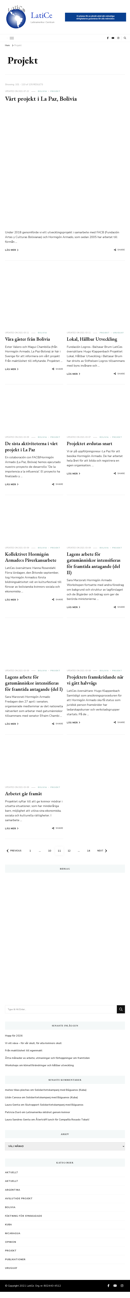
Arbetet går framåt (24, 800)
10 (51, 856)
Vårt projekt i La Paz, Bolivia (42, 98)
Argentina (12, 1195)
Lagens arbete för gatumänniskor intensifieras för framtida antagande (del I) (33, 686)
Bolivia (42, 91)
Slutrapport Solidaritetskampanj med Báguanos (54, 1111)
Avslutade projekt (19, 1204)
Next (102, 857)
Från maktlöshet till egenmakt (23, 1057)
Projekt (55, 91)
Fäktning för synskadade (23, 1222)
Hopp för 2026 (14, 1042)
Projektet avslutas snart (90, 443)
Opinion (10, 1248)
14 (90, 856)
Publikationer (15, 1265)
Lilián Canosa (13, 1103)
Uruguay (118, 332)
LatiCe (41, 15)
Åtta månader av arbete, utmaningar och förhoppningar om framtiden (47, 1064)
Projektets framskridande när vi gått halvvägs (92, 680)
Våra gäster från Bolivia (28, 339)
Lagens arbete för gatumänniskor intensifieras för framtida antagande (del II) (95, 563)
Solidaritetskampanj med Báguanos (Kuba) (60, 1096)
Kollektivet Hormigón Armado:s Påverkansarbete (31, 557)
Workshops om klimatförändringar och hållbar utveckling (39, 1071)
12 (70, 856)
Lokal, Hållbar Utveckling (93, 339)
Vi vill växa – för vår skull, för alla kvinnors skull (33, 1049)
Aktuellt (11, 1178)
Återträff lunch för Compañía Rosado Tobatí (62, 1126)
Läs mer (12, 250)
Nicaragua (12, 1239)
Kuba (8, 1230)
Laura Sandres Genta (18, 1126)
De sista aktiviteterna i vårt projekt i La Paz (32, 446)
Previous (14, 857)
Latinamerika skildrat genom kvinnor (48, 1118)
